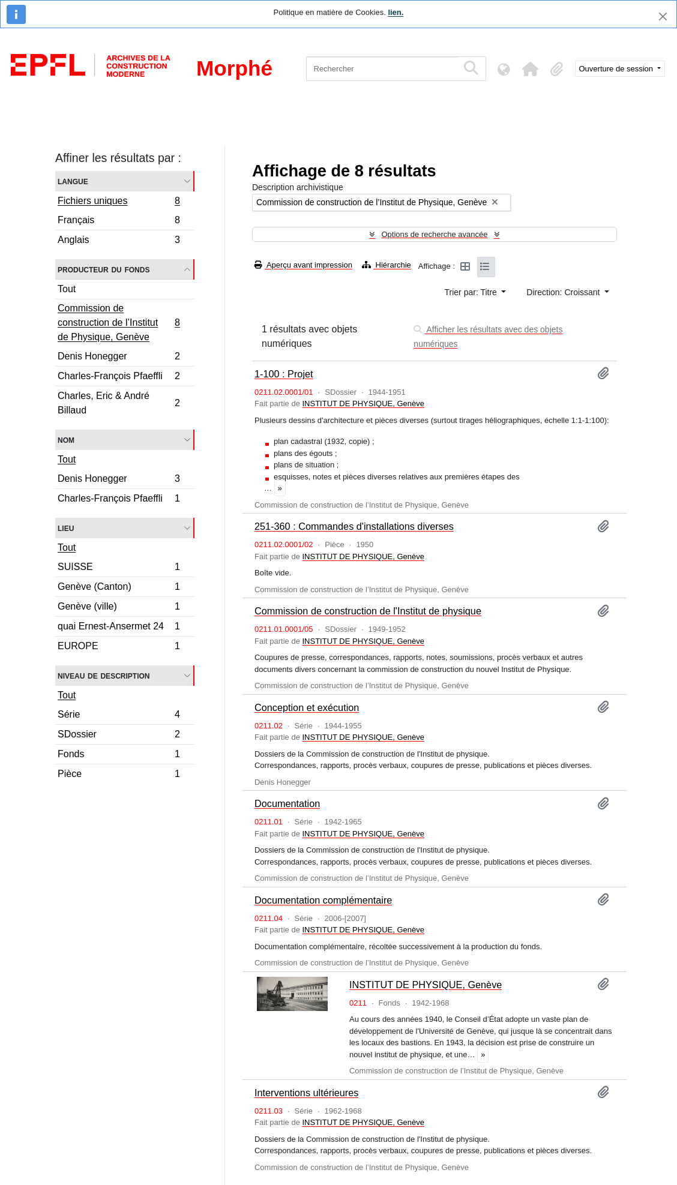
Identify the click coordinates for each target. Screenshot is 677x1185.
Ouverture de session (617, 68)
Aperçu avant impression (303, 264)
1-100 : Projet (283, 373)
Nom (66, 439)
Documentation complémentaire (323, 900)
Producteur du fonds (103, 269)
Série (118, 716)
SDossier (118, 736)
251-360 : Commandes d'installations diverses (354, 526)
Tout (67, 289)
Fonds (118, 755)
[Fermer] (662, 16)
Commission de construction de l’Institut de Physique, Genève (118, 322)
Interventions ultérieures (306, 1092)
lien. (395, 12)
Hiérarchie (386, 264)
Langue (73, 181)
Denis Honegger (118, 358)
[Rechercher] (382, 68)
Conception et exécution (306, 707)
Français (118, 221)
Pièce (118, 775)
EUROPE (118, 647)
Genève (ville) (118, 608)
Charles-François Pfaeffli (118, 377)
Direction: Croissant (564, 292)
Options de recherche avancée (434, 234)
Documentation (287, 803)
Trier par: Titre (472, 292)
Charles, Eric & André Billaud (118, 403)
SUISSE (118, 568)
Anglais (118, 241)
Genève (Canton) (118, 588)
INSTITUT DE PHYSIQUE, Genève (363, 403)
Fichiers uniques (118, 202)
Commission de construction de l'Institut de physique (367, 610)
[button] (530, 69)
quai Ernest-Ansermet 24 (118, 628)
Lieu (66, 527)
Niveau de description (103, 675)
